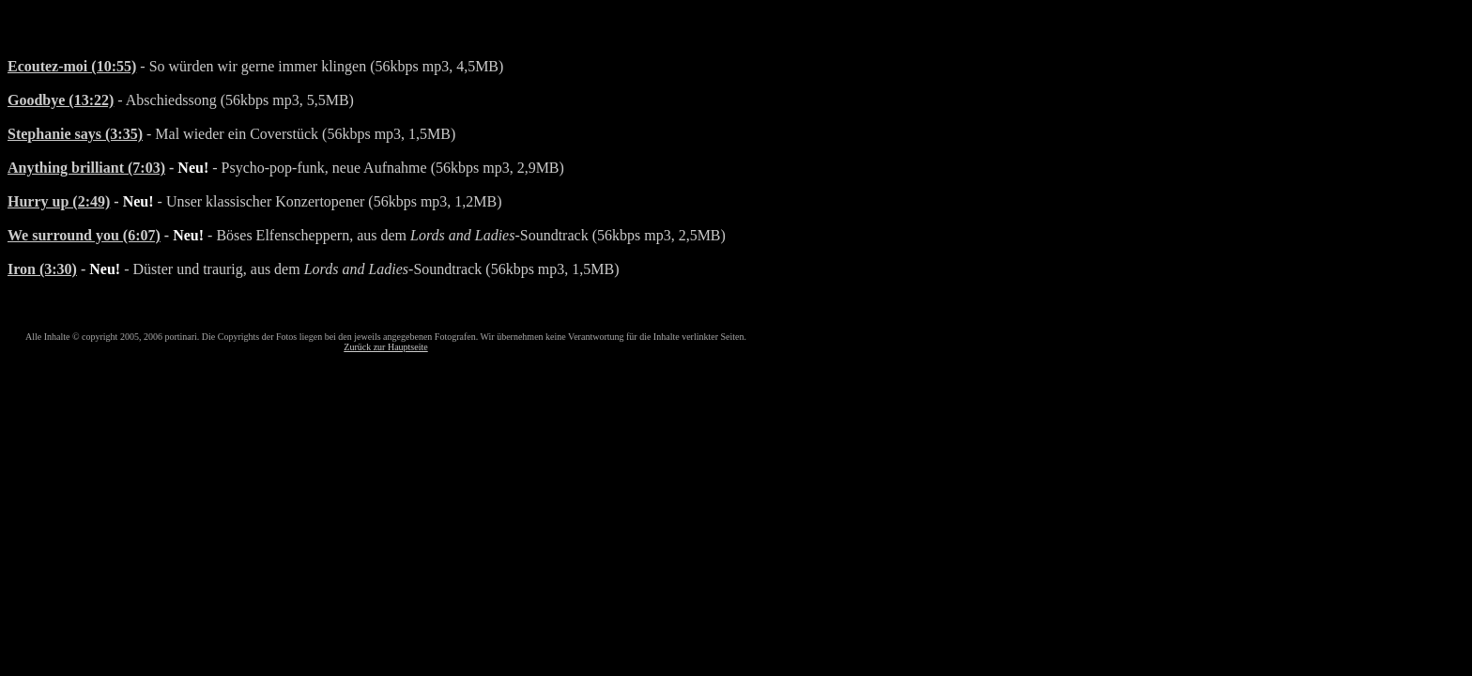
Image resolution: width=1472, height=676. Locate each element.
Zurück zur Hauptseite (385, 347)
